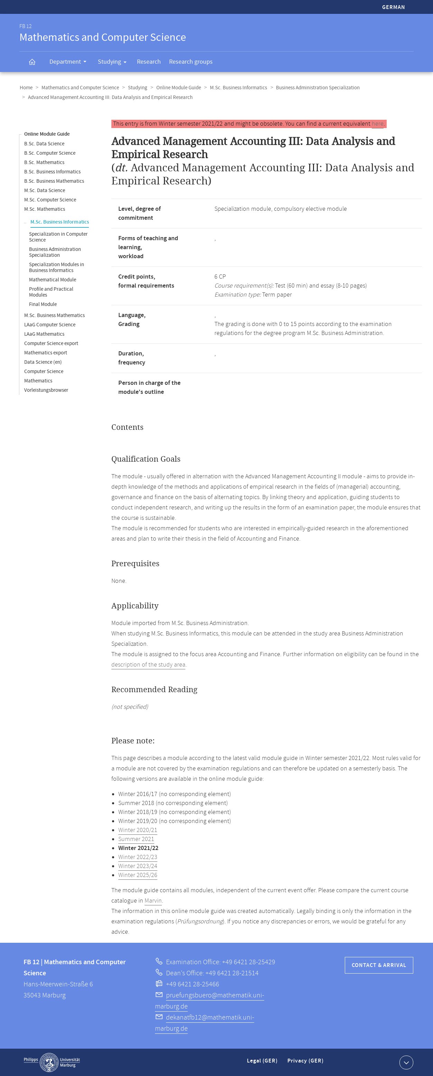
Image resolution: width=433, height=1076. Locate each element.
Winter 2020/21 (137, 830)
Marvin (153, 900)
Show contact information (405, 1061)
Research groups (191, 62)
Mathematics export (45, 352)
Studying (114, 63)
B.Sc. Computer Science (49, 153)
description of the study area (148, 664)
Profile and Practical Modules (51, 292)
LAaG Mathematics (44, 334)
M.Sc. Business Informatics (235, 87)
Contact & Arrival (379, 965)
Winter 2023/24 (137, 866)
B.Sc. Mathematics (44, 162)
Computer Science (43, 371)
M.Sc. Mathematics (44, 209)
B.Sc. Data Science (44, 143)
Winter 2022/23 (137, 857)
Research (149, 62)
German (393, 7)
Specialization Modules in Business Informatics (56, 267)
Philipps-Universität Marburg (52, 1062)
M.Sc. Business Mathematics (54, 315)
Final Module (43, 304)
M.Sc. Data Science (44, 190)
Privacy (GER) (306, 1063)
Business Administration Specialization (314, 87)
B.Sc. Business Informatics (52, 171)
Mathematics (38, 380)
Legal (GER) (263, 1063)
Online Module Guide (176, 87)
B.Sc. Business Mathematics (54, 181)
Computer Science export (51, 343)
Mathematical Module (52, 279)
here (378, 123)
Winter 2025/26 (137, 875)
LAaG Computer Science (49, 324)
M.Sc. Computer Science (50, 199)
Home (25, 87)
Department (70, 62)
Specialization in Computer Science (58, 236)
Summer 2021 (136, 839)
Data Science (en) (43, 362)
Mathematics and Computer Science (79, 87)
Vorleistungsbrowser (46, 390)
